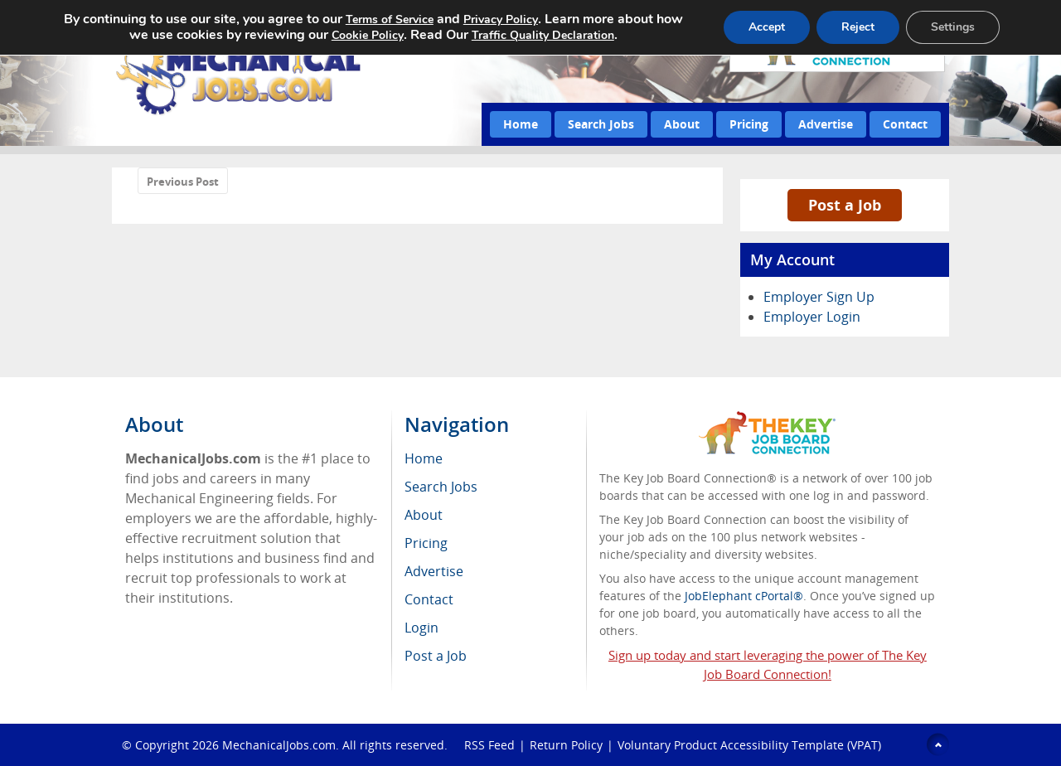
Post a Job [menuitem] (436, 656)
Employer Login (811, 317)
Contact (905, 124)
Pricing (748, 124)
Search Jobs (601, 124)
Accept (767, 27)
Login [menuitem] (421, 627)
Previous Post (183, 181)
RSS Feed (489, 745)
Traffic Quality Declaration (543, 35)
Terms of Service (390, 19)
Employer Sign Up (818, 297)
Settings (953, 27)
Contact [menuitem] (429, 599)
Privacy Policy (500, 19)
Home (520, 124)
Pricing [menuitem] (426, 543)
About (682, 124)
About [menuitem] (424, 515)
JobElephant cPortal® (744, 596)
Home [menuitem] (424, 458)
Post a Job (844, 205)
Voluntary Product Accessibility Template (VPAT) (749, 745)
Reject (857, 27)
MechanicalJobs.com (279, 745)
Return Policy (566, 745)
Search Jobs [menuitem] (441, 487)
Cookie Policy (368, 35)
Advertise (825, 124)
